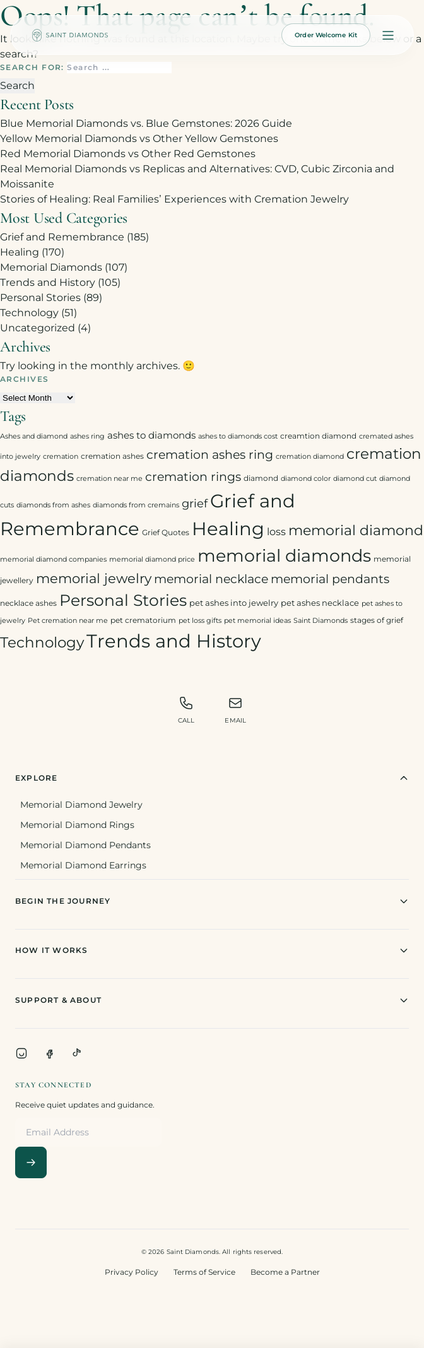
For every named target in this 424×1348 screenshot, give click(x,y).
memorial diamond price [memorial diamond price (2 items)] (152, 559)
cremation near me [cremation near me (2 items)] (109, 479)
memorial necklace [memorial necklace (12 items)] (211, 579)
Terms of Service (204, 1272)
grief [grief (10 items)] (195, 503)
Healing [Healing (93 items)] (228, 528)
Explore (212, 778)
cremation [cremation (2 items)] (60, 456)
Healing (19, 252)
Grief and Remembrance (62, 237)
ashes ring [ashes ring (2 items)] (87, 436)
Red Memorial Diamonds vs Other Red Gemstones (128, 154)
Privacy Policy (131, 1272)
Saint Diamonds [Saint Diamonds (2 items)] (320, 621)
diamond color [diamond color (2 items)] (306, 479)
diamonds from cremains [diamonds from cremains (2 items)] (136, 505)
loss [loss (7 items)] (276, 532)
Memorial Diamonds (51, 267)
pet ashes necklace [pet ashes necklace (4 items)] (320, 603)
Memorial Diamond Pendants (85, 845)
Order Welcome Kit (326, 35)
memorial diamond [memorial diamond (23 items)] (355, 530)
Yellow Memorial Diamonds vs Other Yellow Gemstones (139, 139)
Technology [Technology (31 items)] (42, 642)
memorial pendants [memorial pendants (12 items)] (330, 579)
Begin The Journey (212, 901)
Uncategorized (37, 328)
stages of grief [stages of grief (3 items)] (376, 620)
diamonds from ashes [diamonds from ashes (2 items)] (53, 505)
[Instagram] (21, 1053)
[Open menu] (388, 35)
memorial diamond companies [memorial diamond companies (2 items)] (53, 559)
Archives (24, 379)
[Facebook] (49, 1053)
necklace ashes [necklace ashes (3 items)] (28, 603)
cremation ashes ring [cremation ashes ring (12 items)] (209, 454)
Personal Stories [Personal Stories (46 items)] (123, 600)
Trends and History (47, 282)
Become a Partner (285, 1272)
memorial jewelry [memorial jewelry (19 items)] (93, 578)
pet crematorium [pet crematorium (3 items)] (143, 620)
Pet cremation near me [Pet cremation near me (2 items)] (68, 621)
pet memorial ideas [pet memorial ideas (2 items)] (257, 621)
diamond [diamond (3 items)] (261, 478)
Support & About (212, 1000)
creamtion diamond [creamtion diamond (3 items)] (318, 435)
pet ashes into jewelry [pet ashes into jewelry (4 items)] (233, 603)
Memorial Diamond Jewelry (81, 804)
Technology (29, 313)
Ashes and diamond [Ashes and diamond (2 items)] (34, 436)
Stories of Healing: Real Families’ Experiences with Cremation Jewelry (174, 199)
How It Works (212, 950)
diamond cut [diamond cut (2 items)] (355, 479)
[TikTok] (77, 1053)
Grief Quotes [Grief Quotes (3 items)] (165, 532)
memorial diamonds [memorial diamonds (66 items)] (284, 555)
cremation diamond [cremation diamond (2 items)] (310, 456)
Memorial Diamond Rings (77, 825)
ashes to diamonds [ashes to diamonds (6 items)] (151, 435)
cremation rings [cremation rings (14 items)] (193, 476)
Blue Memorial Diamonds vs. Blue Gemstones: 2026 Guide (146, 123)
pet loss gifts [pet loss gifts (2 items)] (200, 621)
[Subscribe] (31, 1162)
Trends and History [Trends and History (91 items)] (173, 641)
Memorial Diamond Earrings (83, 865)
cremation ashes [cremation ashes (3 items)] (112, 456)
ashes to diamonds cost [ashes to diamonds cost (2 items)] (238, 436)
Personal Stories (40, 298)
